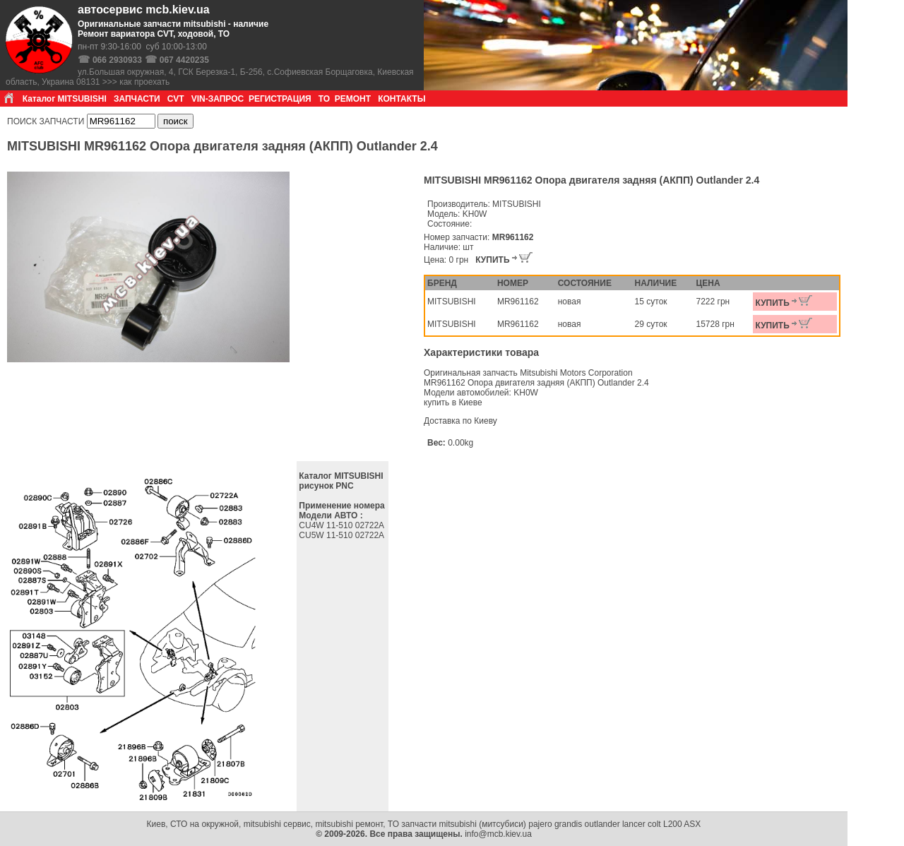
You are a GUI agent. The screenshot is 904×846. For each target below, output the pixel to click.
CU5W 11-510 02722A (342, 535)
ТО (324, 99)
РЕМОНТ (353, 99)
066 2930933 (117, 60)
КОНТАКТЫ (401, 99)
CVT (175, 99)
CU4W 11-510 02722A (342, 525)
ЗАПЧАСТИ (137, 99)
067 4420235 (184, 60)
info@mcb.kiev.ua (498, 834)
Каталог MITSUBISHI (65, 99)
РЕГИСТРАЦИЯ (280, 99)
